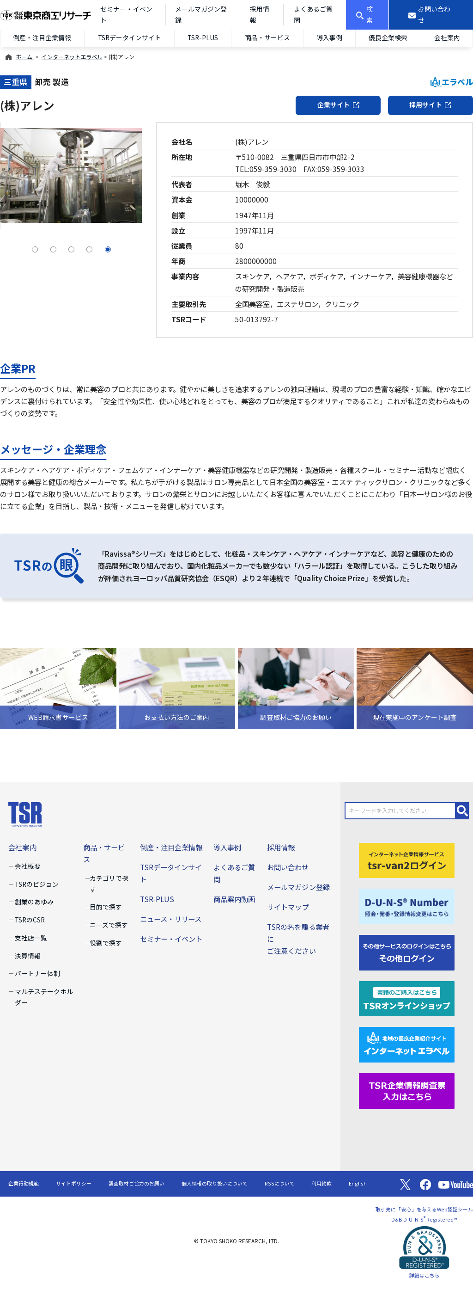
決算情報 (28, 955)
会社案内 (447, 37)
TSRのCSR (30, 919)
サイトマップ (288, 907)
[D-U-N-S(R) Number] (407, 905)
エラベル (452, 81)
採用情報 (281, 847)
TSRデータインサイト (129, 37)
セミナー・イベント (171, 939)
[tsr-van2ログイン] (407, 859)
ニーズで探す (109, 924)
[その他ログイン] (407, 951)
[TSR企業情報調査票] (407, 1090)
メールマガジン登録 (298, 887)
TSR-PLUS (203, 37)
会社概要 (28, 866)
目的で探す (106, 906)
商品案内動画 (234, 899)
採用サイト (430, 104)
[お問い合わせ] (431, 15)
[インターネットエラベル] (407, 1043)
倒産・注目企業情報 (42, 37)
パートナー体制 (37, 973)
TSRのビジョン (37, 884)
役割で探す (106, 942)
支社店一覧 (31, 937)
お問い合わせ (288, 867)
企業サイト (338, 104)
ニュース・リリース (170, 919)
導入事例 (329, 37)
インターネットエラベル (71, 57)
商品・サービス (267, 37)
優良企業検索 (388, 37)
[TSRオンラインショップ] (407, 997)
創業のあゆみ (34, 901)
